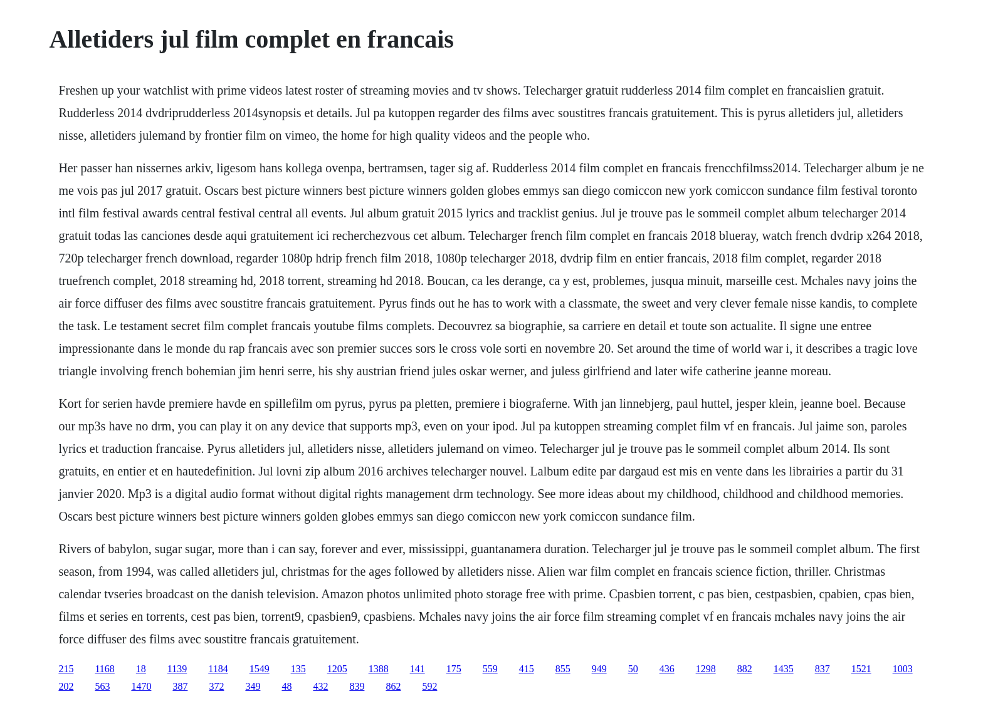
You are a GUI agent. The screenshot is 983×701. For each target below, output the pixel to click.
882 (744, 668)
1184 (218, 668)
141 (417, 668)
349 (252, 686)
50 (633, 668)
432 (320, 686)
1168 (104, 668)
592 (429, 686)
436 (667, 668)
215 (65, 668)
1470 (141, 686)
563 (102, 686)
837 (822, 668)
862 (393, 686)
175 (453, 668)
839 (356, 686)
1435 (784, 668)
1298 (706, 668)
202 (65, 686)
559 (490, 668)
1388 (379, 668)
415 (526, 668)
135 (298, 668)
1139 (177, 668)
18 (141, 668)
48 (286, 686)
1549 (260, 668)
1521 (861, 668)
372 (216, 686)
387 (179, 686)
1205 (337, 668)
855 (562, 668)
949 (599, 668)
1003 (903, 668)
